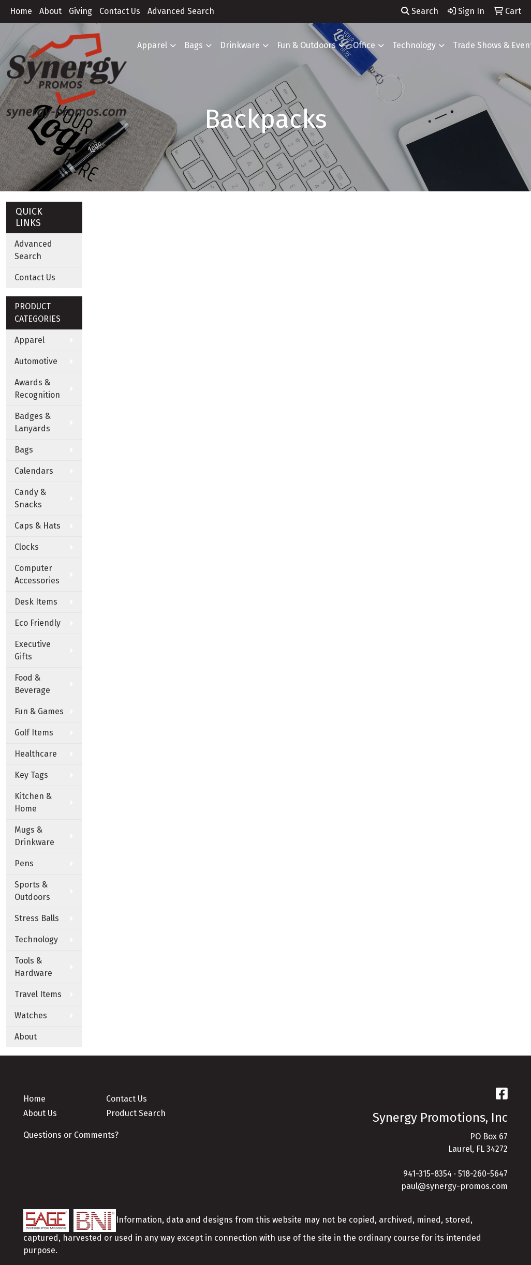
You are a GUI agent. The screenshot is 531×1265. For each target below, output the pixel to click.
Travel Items (38, 994)
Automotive (35, 361)
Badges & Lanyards (32, 422)
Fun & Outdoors (306, 45)
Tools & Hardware (33, 967)
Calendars (33, 471)
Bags (193, 45)
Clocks (26, 547)
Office (364, 45)
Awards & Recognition (37, 389)
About (50, 11)
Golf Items (33, 732)
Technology (414, 45)
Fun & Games (39, 711)
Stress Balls (36, 918)
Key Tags (31, 775)
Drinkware (240, 45)
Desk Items (35, 602)
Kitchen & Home (33, 802)
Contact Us (119, 11)
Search (419, 11)
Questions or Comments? (71, 1135)
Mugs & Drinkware (34, 836)
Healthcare (35, 754)
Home (21, 11)
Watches (30, 1015)
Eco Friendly (37, 623)
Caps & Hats (37, 526)
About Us (40, 1113)
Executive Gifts (32, 650)
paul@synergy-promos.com (454, 1186)
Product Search (136, 1113)
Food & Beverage (32, 684)
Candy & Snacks (30, 498)
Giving (80, 11)
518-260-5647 (483, 1174)
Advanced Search (181, 11)
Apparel (152, 45)
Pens (24, 863)
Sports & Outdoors (32, 891)
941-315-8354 (427, 1174)
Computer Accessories (37, 574)
